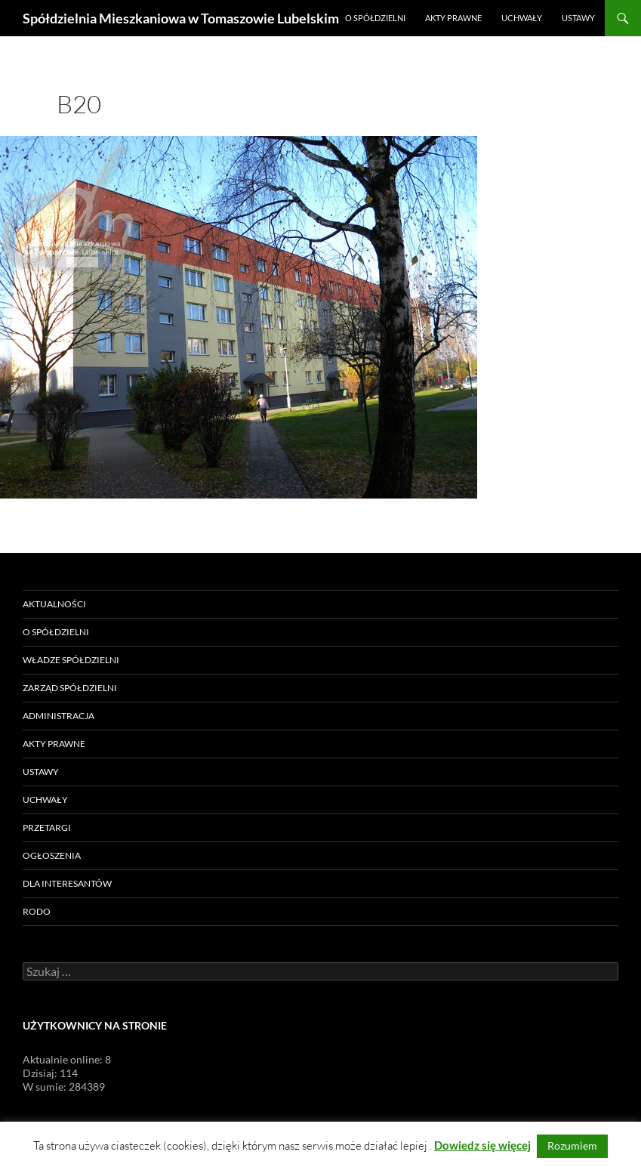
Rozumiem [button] (572, 1145)
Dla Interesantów (67, 883)
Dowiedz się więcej (482, 1145)
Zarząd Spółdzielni (70, 687)
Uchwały (521, 18)
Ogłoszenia (52, 855)
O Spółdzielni (375, 18)
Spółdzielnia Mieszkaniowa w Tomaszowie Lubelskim (181, 18)
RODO (37, 911)
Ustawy (578, 18)
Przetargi (47, 827)
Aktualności (54, 604)
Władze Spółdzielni (71, 659)
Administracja (58, 715)
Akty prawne (453, 18)
